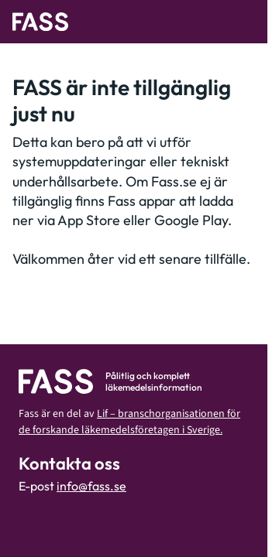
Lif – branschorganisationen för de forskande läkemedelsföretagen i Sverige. (129, 422)
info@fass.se (91, 486)
